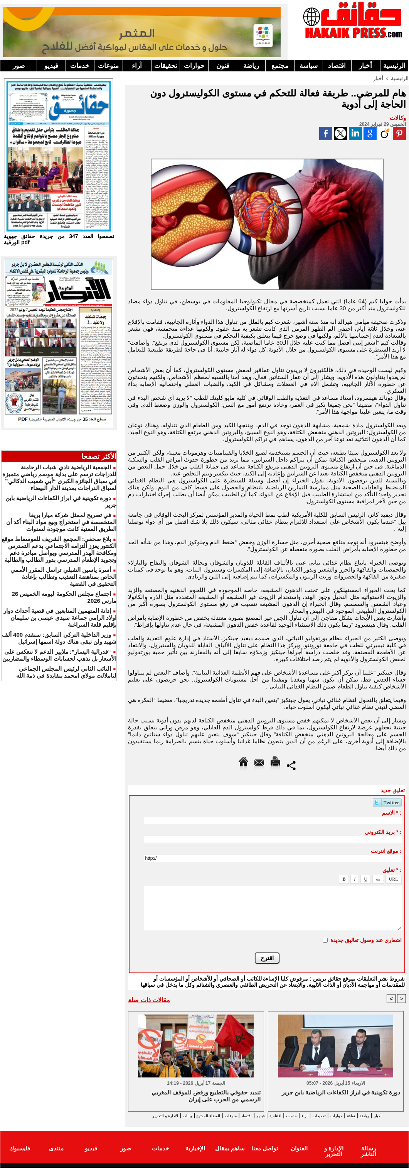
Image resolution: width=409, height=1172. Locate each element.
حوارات (194, 65)
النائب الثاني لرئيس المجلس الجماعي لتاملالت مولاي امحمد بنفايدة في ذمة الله (66, 672)
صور (19, 65)
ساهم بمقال (230, 1154)
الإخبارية (195, 1154)
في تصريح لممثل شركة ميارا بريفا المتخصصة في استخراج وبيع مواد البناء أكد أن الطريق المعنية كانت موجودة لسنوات (61, 522)
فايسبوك (19, 1154)
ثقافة (363, 1115)
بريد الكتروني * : (383, 832)
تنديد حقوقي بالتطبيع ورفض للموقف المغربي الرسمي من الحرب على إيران (206, 1096)
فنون (222, 65)
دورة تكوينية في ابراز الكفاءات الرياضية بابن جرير (341, 1092)
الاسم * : (392, 812)
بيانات (137, 1115)
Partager (291, 764)
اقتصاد (337, 65)
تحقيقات (165, 65)
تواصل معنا (264, 1154)
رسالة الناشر (368, 1154)
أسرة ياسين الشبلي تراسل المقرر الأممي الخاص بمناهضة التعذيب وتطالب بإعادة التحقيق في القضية (63, 577)
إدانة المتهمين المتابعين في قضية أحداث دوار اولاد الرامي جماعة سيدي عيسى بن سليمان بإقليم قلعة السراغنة (59, 617)
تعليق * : (392, 869)
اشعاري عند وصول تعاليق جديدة (366, 940)
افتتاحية (260, 1115)
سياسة (309, 65)
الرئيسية (394, 65)
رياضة (251, 65)
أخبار (365, 65)
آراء (137, 65)
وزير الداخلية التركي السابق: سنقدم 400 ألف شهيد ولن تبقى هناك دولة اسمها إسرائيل (59, 638)
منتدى (56, 1154)
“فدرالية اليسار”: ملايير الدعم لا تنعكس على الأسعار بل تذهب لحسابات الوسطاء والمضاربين (59, 655)
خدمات (79, 65)
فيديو (51, 65)
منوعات (108, 65)
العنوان (299, 1154)
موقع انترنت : (386, 850)
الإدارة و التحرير (265, 1122)
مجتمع (279, 65)
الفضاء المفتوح (166, 1115)
